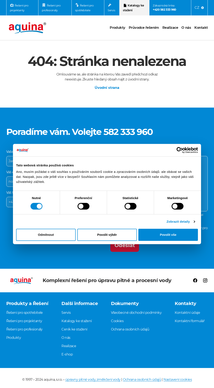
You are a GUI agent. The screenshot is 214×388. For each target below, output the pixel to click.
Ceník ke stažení (74, 329)
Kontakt (201, 28)
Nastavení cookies (177, 380)
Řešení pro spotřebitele (84, 8)
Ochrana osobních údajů (130, 329)
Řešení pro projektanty (19, 8)
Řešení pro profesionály (51, 8)
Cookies (117, 321)
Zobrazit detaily (178, 221)
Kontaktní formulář (189, 321)
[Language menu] (199, 7)
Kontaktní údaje (187, 313)
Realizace (170, 28)
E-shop (67, 354)
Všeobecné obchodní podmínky (136, 313)
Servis (111, 10)
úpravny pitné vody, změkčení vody (93, 380)
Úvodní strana (107, 88)
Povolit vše (168, 234)
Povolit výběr (107, 234)
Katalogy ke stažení (133, 8)
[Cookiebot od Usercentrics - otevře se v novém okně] (179, 150)
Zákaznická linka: (164, 8)
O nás (186, 28)
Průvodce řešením (144, 28)
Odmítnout (46, 234)
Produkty (117, 28)
